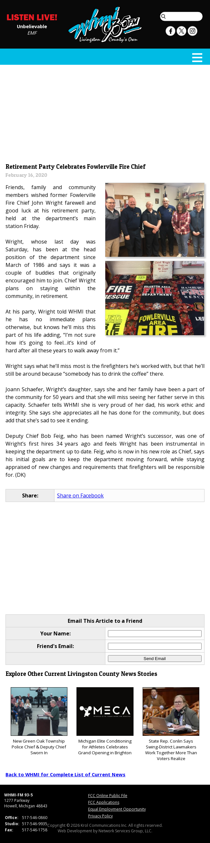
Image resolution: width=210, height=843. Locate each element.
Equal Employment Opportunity (117, 809)
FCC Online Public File (107, 795)
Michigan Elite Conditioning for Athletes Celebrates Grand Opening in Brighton (104, 721)
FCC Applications (103, 802)
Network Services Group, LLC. (125, 831)
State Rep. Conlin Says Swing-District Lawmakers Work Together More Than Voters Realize (171, 724)
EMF (32, 32)
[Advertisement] (105, 112)
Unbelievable (32, 26)
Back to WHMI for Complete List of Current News (65, 774)
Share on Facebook (80, 495)
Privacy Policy (100, 816)
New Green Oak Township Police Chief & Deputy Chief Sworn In (39, 721)
